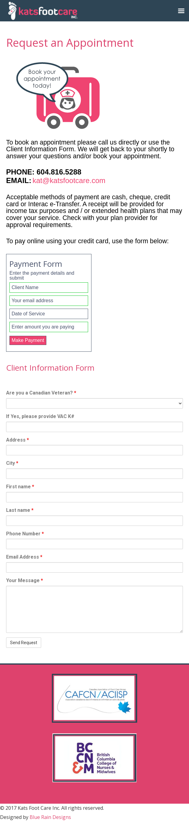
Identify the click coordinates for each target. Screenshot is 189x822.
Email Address (24, 557)
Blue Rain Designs (50, 817)
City (12, 463)
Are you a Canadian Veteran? (41, 393)
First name (20, 487)
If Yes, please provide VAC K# (40, 416)
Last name (20, 510)
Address (17, 440)
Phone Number (25, 534)
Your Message (24, 580)
